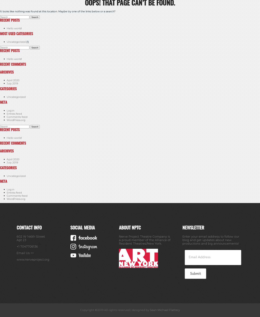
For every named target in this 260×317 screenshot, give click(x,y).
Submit (195, 274)
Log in (10, 110)
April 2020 (13, 80)
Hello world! (14, 28)
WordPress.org (16, 120)
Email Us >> (25, 253)
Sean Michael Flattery (165, 310)
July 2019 (12, 83)
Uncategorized (16, 41)
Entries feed (14, 113)
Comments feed (17, 116)
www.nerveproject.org (33, 259)
